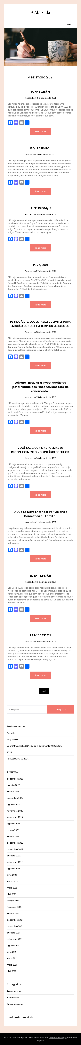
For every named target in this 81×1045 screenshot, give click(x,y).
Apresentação (14, 991)
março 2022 (13, 900)
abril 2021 (11, 971)
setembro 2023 (15, 817)
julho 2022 (12, 874)
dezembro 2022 (15, 842)
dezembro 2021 (15, 919)
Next (44, 691)
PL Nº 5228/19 (40, 92)
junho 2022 (12, 881)
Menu (70, 24)
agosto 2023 (13, 823)
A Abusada (40, 12)
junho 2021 (12, 958)
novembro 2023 (15, 810)
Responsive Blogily (58, 1037)
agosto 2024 (13, 804)
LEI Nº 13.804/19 (40, 208)
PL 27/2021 (40, 265)
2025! (9, 752)
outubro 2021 (13, 932)
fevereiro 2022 (14, 906)
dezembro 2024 (15, 798)
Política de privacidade (21, 1017)
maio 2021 (12, 964)
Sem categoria (15, 1003)
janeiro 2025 (13, 791)
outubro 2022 (13, 855)
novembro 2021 (14, 926)
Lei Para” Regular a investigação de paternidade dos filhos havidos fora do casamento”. (40, 387)
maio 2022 (12, 887)
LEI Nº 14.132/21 (40, 635)
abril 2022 (11, 894)
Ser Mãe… (12, 733)
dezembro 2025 (15, 778)
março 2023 (13, 830)
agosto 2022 (13, 868)
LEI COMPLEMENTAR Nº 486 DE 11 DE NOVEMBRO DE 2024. (34, 745)
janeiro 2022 (13, 913)
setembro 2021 (14, 939)
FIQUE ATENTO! (40, 148)
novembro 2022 (15, 849)
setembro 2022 (15, 862)
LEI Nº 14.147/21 (40, 576)
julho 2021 (11, 951)
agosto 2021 (13, 945)
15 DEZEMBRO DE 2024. (18, 758)
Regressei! (12, 739)
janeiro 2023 (13, 836)
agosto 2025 (13, 785)
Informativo (13, 997)
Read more (40, 131)
